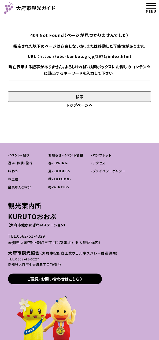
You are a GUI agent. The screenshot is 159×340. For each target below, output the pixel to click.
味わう (13, 171)
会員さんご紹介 (19, 187)
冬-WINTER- (58, 187)
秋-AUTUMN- (59, 179)
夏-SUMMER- (59, 171)
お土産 (13, 179)
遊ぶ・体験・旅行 (20, 162)
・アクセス (98, 162)
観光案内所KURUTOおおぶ (37, 214)
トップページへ (79, 105)
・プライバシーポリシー (108, 171)
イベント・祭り (18, 155)
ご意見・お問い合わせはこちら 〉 (55, 279)
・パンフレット (101, 155)
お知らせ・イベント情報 (65, 155)
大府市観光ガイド (30, 8)
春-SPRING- (58, 162)
